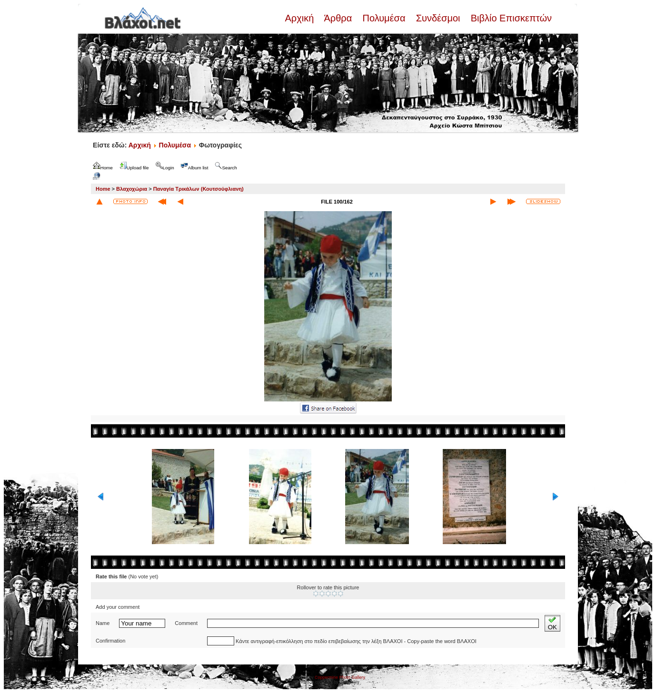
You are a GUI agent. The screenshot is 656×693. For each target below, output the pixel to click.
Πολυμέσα (384, 18)
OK (552, 623)
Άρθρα (338, 18)
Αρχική (300, 18)
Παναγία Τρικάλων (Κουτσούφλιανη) (198, 189)
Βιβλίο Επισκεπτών (510, 18)
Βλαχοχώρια (131, 189)
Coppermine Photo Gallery (340, 677)
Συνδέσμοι (438, 18)
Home (103, 189)
